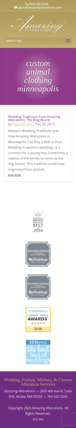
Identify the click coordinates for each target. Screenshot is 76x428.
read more (14, 175)
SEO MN (38, 419)
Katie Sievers (22, 124)
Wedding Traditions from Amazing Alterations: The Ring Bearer (34, 118)
